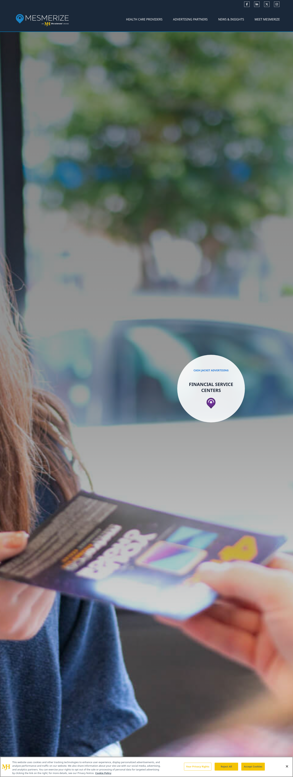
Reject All (226, 766)
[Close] (287, 766)
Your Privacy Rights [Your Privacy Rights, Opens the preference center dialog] (197, 766)
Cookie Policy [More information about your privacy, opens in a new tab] (103, 773)
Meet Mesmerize (267, 19)
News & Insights (231, 19)
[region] (146, 767)
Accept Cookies (253, 766)
